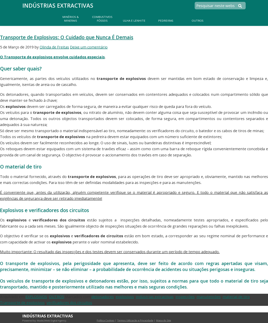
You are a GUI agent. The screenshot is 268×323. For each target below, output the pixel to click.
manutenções (209, 296)
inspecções (185, 296)
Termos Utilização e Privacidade (135, 320)
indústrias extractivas (155, 296)
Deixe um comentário (89, 47)
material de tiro (236, 296)
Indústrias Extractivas (57, 5)
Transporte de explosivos (22, 302)
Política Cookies (105, 320)
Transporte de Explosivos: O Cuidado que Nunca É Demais (66, 37)
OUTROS (56, 296)
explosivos (125, 296)
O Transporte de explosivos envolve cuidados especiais (52, 56)
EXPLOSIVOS (36, 296)
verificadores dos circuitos (69, 302)
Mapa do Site (163, 320)
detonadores (102, 296)
